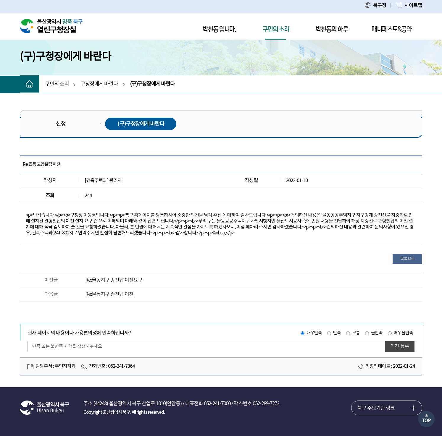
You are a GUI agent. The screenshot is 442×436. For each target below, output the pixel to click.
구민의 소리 (275, 29)
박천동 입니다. (219, 29)
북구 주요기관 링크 (376, 408)
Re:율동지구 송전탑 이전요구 (113, 280)
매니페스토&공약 (392, 29)
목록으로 (407, 259)
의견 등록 (399, 346)
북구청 (375, 5)
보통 (356, 332)
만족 (337, 332)
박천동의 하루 (332, 29)
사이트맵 (409, 6)
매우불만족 (403, 332)
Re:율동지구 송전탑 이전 (109, 294)
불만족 (377, 332)
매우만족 (314, 332)
